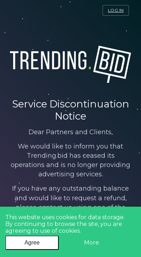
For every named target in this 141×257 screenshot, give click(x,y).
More (91, 242)
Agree (32, 243)
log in (116, 10)
